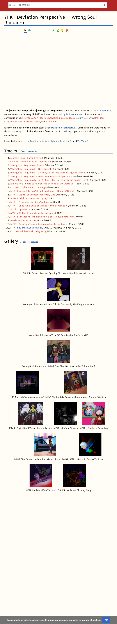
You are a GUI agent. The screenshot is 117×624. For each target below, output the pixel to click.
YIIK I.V (97, 579)
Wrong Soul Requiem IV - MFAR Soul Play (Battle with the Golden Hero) (49, 179)
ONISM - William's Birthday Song (28, 231)
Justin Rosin (68, 117)
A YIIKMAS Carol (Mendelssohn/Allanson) (33, 213)
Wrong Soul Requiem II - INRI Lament (30, 168)
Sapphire (20, 121)
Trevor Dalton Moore (34, 117)
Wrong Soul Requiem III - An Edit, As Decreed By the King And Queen (47, 172)
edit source (32, 151)
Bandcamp (36, 141)
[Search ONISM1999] (58, 5)
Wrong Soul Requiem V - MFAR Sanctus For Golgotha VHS (42, 176)
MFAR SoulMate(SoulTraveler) (26, 227)
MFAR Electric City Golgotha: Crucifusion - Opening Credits (42, 190)
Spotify (49, 141)
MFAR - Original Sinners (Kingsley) (29, 198)
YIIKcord (78, 613)
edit (24, 151)
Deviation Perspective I (63, 127)
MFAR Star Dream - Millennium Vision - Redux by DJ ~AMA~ (43, 216)
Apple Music (62, 141)
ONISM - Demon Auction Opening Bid (30, 161)
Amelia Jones (33, 121)
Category (9, 596)
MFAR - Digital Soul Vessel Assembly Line (32, 194)
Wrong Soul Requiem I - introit (27, 165)
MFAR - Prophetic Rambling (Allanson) (31, 202)
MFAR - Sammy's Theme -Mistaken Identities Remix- (39, 224)
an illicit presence (20, 209)
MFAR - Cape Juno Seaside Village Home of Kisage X (38, 205)
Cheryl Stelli (53, 117)
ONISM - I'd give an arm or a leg (27, 187)
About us (67, 613)
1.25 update (103, 110)
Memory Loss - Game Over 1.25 (26, 157)
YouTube (82, 141)
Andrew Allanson (75, 114)
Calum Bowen (83, 117)
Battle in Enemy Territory (24, 220)
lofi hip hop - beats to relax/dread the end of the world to (41, 183)
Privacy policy (52, 613)
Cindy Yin (51, 121)
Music (19, 596)
